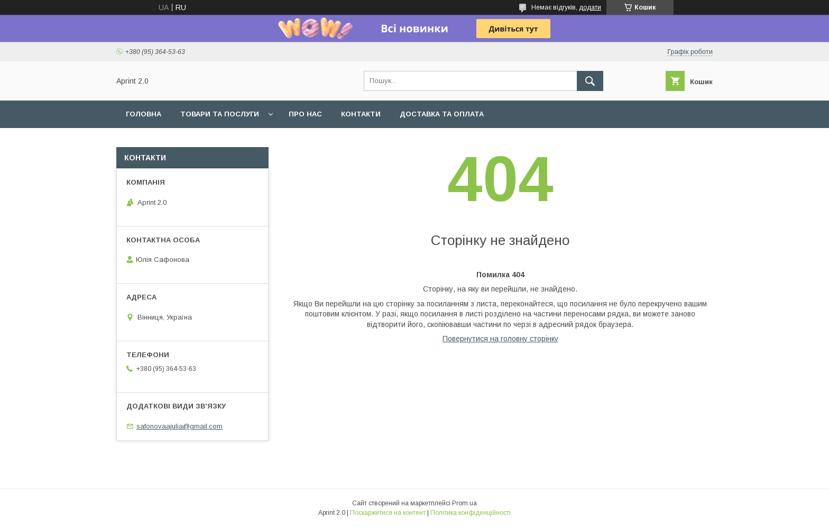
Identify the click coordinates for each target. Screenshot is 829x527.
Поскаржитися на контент (388, 512)
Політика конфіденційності (470, 512)
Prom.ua (464, 503)
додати (590, 7)
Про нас (305, 114)
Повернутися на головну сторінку (500, 338)
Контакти (361, 114)
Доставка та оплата (442, 114)
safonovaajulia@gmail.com (179, 426)
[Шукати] (590, 81)
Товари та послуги (219, 114)
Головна (143, 114)
